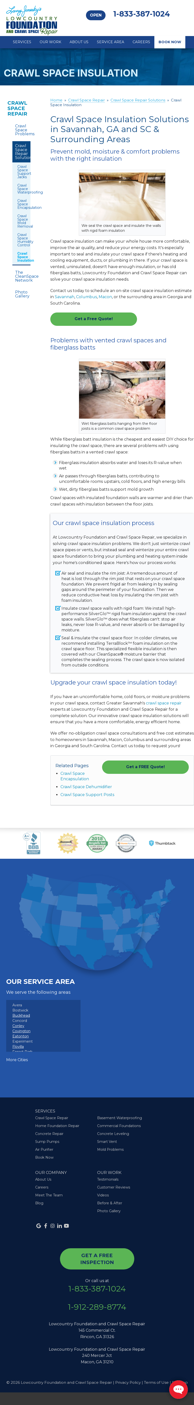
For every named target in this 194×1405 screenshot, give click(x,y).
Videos (103, 1195)
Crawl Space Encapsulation (21, 204)
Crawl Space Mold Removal (21, 221)
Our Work (50, 42)
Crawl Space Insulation (21, 256)
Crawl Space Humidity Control (21, 240)
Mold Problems (110, 1149)
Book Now (170, 42)
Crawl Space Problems (22, 130)
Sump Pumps (47, 1141)
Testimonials (107, 1179)
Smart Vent (107, 1141)
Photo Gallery (22, 294)
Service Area (110, 42)
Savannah (64, 296)
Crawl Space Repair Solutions (22, 151)
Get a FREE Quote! (145, 766)
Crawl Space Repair (17, 108)
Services (22, 42)
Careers (141, 42)
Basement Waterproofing (119, 1118)
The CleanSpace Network (22, 276)
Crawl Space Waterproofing (21, 189)
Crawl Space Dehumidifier (86, 786)
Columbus (86, 296)
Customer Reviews (113, 1187)
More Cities (17, 1059)
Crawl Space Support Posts (87, 794)
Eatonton (20, 1036)
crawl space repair (164, 703)
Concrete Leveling (113, 1134)
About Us (79, 42)
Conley (18, 1026)
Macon (105, 296)
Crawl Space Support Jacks (21, 171)
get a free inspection (97, 1258)
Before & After (109, 1203)
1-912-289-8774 (97, 1307)
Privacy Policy (128, 1382)
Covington (21, 1031)
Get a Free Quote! (94, 318)
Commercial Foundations (119, 1126)
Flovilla (18, 1046)
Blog (39, 1203)
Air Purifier (44, 1149)
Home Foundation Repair (57, 1126)
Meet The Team (49, 1195)
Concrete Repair (49, 1134)
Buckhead (21, 1015)
